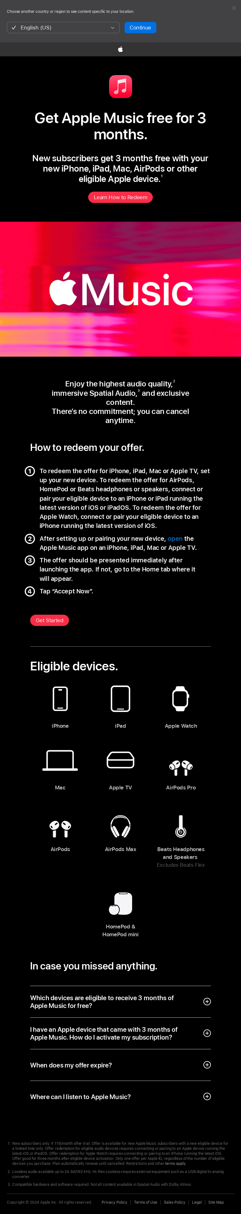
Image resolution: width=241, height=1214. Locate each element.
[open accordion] (120, 1001)
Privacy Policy (114, 1202)
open (175, 538)
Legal (197, 1202)
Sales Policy (174, 1202)
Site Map (216, 1202)
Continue (140, 27)
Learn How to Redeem (120, 197)
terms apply (175, 1163)
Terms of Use (145, 1202)
